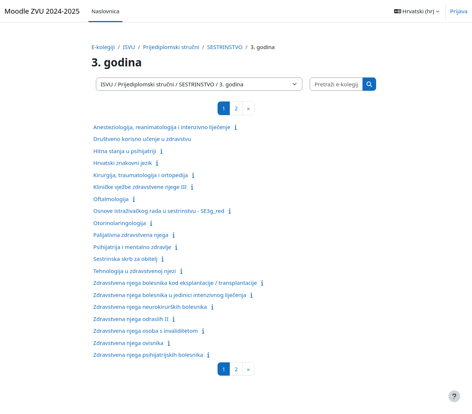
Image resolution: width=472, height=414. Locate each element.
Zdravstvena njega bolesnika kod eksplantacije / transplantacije (175, 282)
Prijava (459, 11)
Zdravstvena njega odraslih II (131, 318)
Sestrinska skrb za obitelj (125, 258)
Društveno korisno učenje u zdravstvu (142, 138)
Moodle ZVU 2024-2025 (42, 10)
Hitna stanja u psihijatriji (124, 151)
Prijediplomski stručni (171, 47)
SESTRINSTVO (225, 47)
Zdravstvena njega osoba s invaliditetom (145, 330)
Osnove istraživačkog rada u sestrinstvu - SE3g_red (158, 210)
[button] (416, 11)
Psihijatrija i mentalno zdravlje (132, 247)
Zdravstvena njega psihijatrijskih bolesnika (148, 354)
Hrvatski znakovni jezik (122, 162)
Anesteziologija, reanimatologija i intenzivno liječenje (161, 127)
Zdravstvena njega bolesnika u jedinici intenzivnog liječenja (169, 295)
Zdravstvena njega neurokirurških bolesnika (150, 306)
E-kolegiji (103, 47)
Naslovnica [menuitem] (105, 11)
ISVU (129, 47)
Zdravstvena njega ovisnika (128, 342)
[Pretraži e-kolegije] (336, 84)
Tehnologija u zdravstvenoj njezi (134, 271)
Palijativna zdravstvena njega (131, 234)
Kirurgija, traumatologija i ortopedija (140, 175)
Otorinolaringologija (119, 223)
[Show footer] (454, 396)
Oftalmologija (111, 199)
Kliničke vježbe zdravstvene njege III (140, 186)
